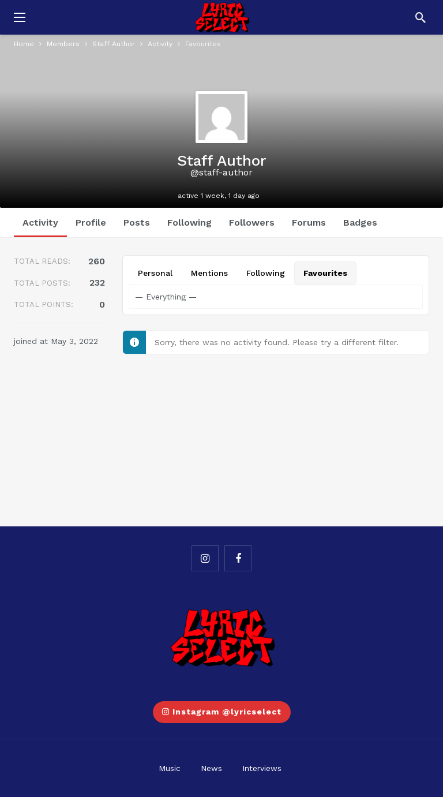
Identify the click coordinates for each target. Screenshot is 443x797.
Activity (40, 222)
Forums (309, 222)
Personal (155, 273)
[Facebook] (237, 558)
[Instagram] (205, 558)
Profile (91, 222)
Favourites (325, 273)
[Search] (420, 17)
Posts (136, 222)
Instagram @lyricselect (221, 711)
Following (189, 222)
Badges (360, 222)
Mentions (209, 273)
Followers (252, 222)
